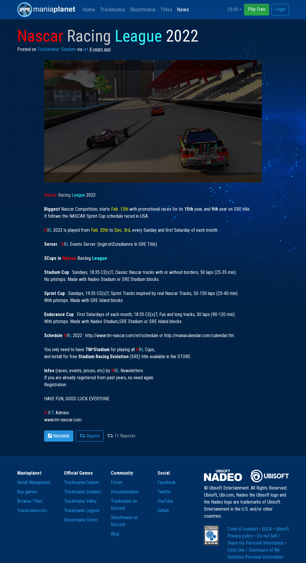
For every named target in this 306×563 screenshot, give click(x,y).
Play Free (256, 9)
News (183, 9)
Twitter (164, 492)
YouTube (165, 501)
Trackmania (112, 9)
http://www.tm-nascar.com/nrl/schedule (121, 335)
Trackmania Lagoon (81, 510)
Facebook (167, 482)
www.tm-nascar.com (63, 420)
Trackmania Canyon (81, 482)
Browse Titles (30, 501)
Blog (115, 534)
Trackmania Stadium (82, 492)
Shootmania (142, 9)
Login (280, 9)
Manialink (59, 436)
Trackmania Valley (80, 501)
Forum (116, 482)
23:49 (233, 9)
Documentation (125, 492)
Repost (89, 436)
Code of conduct (243, 529)
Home (89, 9)
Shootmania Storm (81, 520)
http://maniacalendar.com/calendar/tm (199, 335)
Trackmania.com (32, 510)
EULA (267, 529)
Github (163, 510)
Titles (166, 9)
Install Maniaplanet (34, 482)
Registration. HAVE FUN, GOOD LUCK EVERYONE (76, 399)
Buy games (27, 492)
